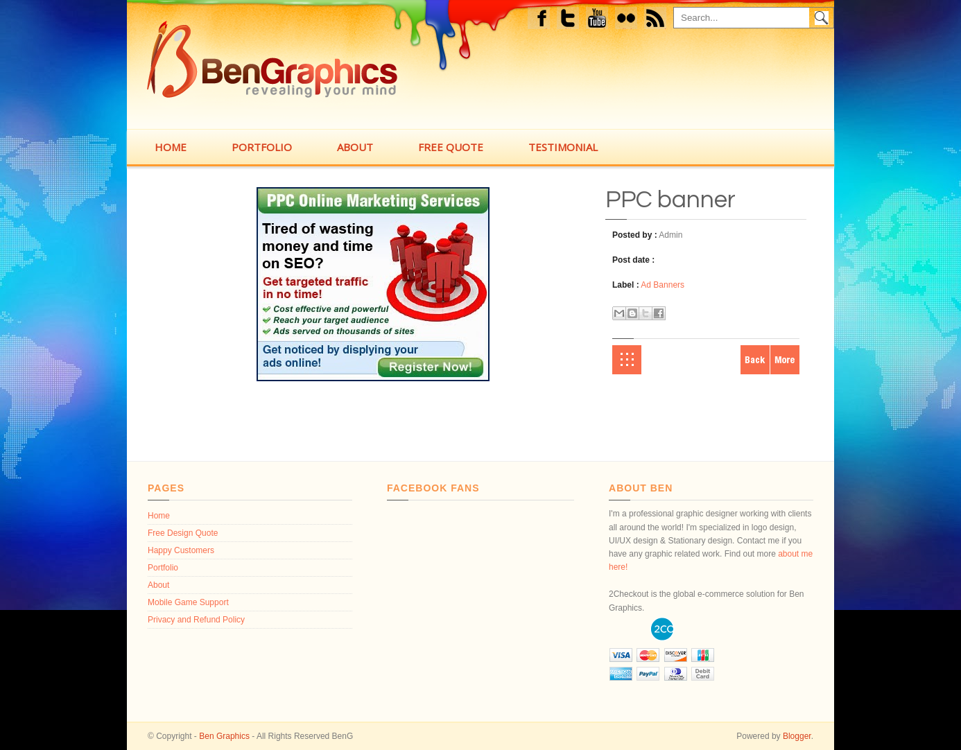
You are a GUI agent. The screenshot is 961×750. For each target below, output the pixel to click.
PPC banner (670, 199)
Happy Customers (181, 550)
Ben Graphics (224, 736)
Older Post (784, 359)
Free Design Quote (183, 533)
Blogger (797, 736)
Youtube (597, 19)
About (158, 585)
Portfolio (163, 568)
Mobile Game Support (188, 602)
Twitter (569, 19)
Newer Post (755, 359)
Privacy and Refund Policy (196, 620)
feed (659, 19)
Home (626, 359)
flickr (630, 19)
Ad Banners (662, 285)
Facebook (541, 19)
